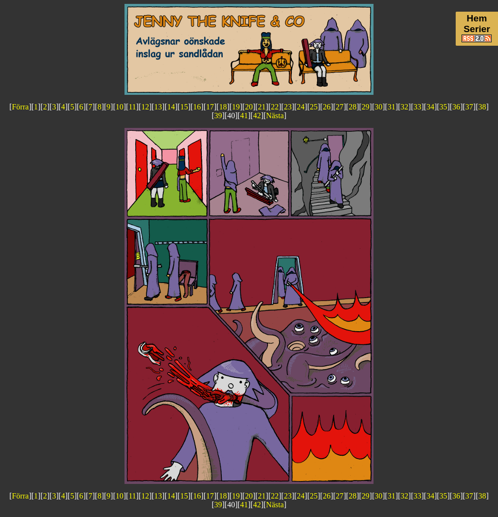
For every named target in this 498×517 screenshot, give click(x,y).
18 (223, 107)
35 (443, 107)
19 (236, 107)
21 (262, 107)
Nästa (275, 115)
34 (430, 107)
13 (158, 107)
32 (405, 107)
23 (288, 107)
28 (352, 107)
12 (145, 107)
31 (391, 107)
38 (482, 107)
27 (339, 107)
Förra (20, 107)
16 (197, 107)
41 (244, 115)
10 (120, 107)
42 (257, 115)
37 (469, 107)
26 (327, 107)
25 (314, 107)
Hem (477, 18)
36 (456, 107)
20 (249, 107)
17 (210, 107)
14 (171, 107)
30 (378, 107)
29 (366, 107)
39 (218, 115)
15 (184, 107)
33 (417, 107)
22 (275, 107)
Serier (476, 29)
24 (300, 107)
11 (132, 107)
